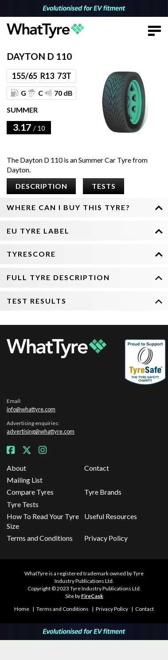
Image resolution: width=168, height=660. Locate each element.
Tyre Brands (102, 492)
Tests (104, 186)
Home (21, 608)
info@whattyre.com (31, 409)
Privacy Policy (106, 538)
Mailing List (25, 480)
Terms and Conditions (40, 538)
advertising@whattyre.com (40, 431)
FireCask (92, 596)
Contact (96, 468)
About (16, 468)
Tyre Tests (23, 504)
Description (41, 186)
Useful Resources (110, 516)
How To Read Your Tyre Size (43, 521)
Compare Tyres (30, 492)
